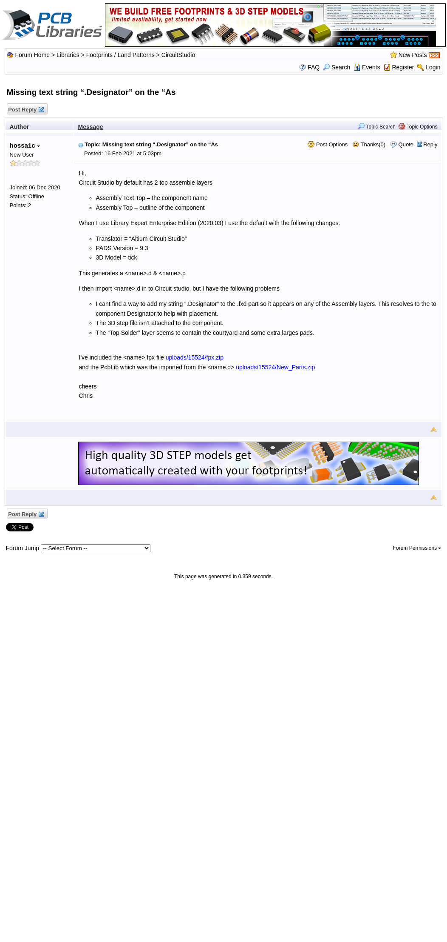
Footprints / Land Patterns (120, 54)
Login (433, 67)
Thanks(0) (368, 144)
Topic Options (418, 127)
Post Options (328, 144)
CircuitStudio (178, 54)
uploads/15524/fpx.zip (195, 357)
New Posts (413, 54)
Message (90, 126)
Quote (406, 144)
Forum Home (32, 54)
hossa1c (25, 145)
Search (336, 67)
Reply (430, 144)
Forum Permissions (417, 548)
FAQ (314, 67)
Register (403, 67)
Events (367, 67)
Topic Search (377, 127)
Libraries (68, 54)
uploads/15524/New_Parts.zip (275, 367)
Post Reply (26, 110)
